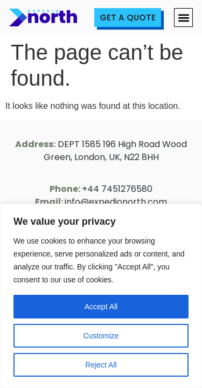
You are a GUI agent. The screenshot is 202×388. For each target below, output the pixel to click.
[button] (183, 17)
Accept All (101, 306)
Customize (101, 335)
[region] (101, 296)
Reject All (100, 365)
